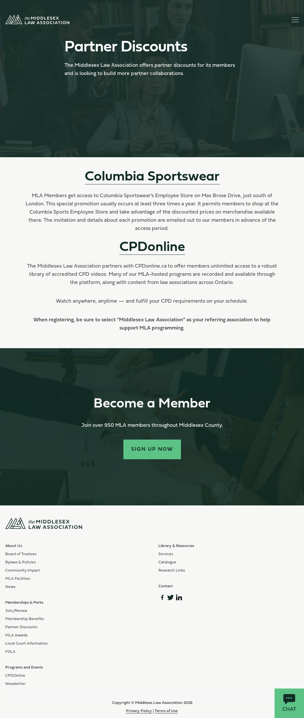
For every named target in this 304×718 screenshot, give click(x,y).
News (10, 587)
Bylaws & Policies (20, 562)
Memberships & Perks (24, 603)
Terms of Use (166, 711)
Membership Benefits (24, 619)
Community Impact (22, 571)
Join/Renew (16, 611)
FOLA (10, 652)
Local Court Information (26, 644)
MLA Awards (16, 635)
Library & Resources (176, 546)
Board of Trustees (20, 554)
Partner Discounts (21, 627)
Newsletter (15, 684)
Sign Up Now (152, 449)
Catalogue (167, 562)
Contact (165, 586)
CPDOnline (15, 676)
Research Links (171, 571)
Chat (289, 703)
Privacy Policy (139, 711)
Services (165, 554)
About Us (13, 546)
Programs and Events (24, 668)
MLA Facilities (17, 579)
